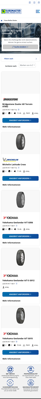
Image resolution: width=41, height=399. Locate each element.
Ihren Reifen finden (10, 20)
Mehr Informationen (11, 127)
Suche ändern (19, 47)
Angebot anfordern (19, 120)
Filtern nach (20, 59)
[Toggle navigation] (38, 11)
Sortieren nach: (11, 66)
